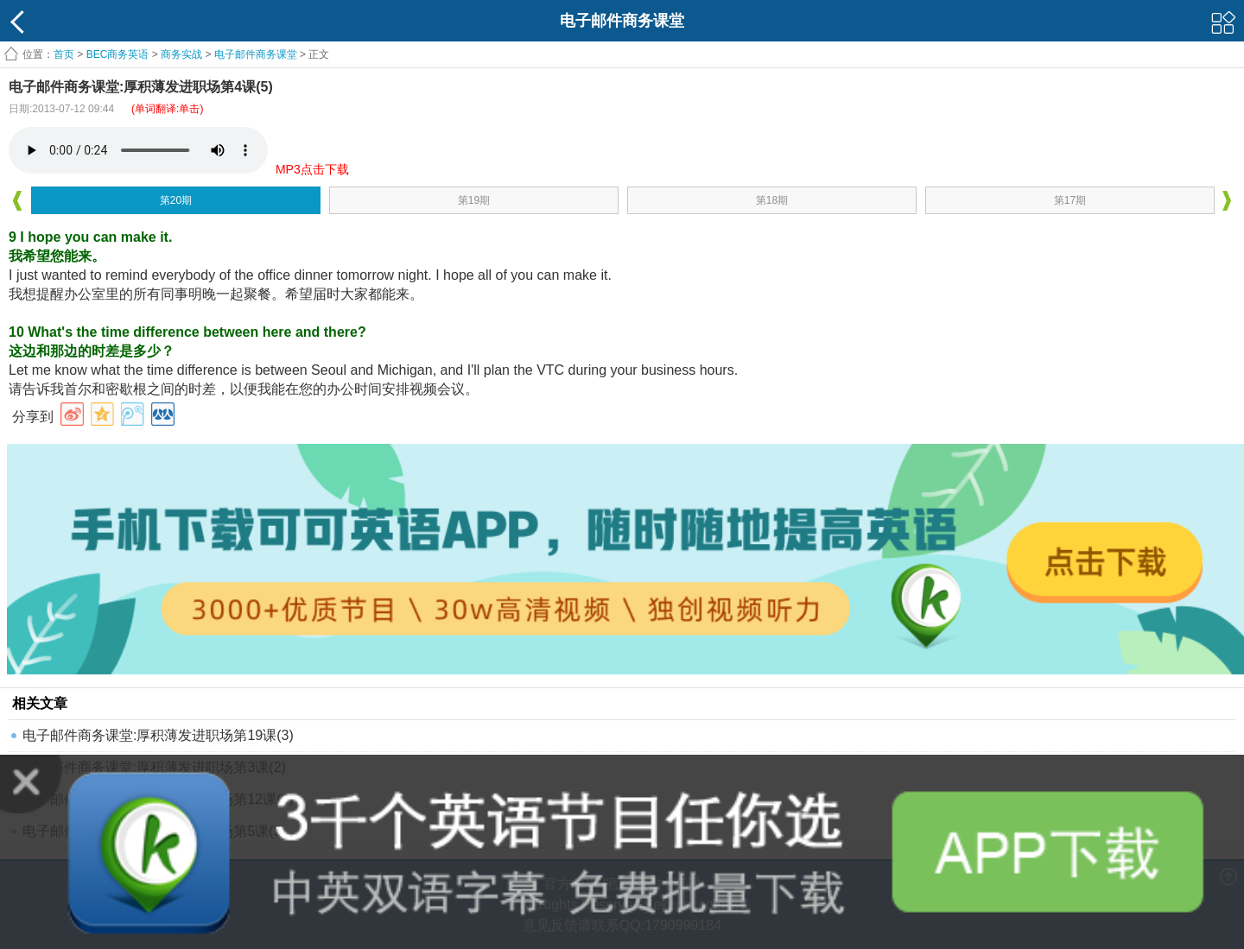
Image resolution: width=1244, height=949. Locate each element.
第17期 (1070, 200)
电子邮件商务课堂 (255, 54)
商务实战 (181, 54)
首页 (64, 54)
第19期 (474, 200)
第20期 (176, 200)
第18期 (772, 200)
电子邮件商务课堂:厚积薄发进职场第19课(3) (158, 735)
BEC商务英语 (117, 54)
